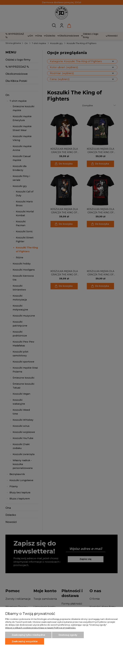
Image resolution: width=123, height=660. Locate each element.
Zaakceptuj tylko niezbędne (28, 634)
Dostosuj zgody (68, 634)
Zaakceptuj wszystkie (24, 641)
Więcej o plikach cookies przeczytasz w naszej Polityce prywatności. (40, 627)
